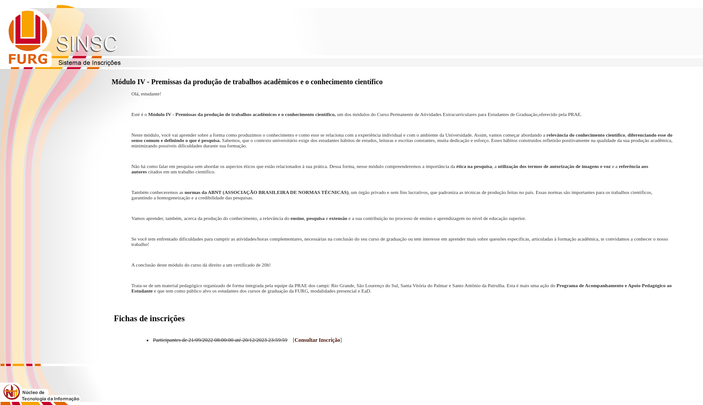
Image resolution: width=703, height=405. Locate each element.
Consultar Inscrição (317, 340)
